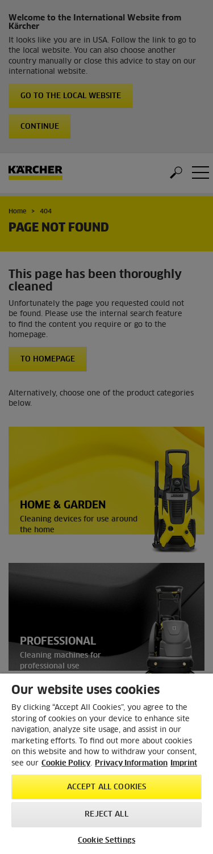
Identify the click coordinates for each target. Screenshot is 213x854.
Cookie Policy (65, 763)
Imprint (183, 763)
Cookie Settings (106, 840)
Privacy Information (131, 763)
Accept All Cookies (106, 787)
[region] (106, 764)
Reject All (106, 814)
